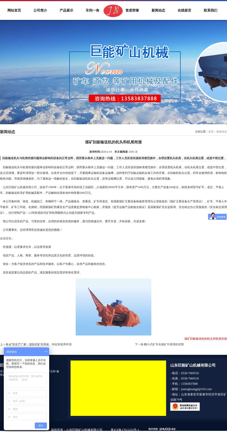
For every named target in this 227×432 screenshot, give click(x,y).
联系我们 (210, 10)
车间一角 (92, 10)
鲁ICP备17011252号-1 (125, 429)
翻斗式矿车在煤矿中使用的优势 (164, 344)
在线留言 (184, 10)
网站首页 (14, 10)
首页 (211, 131)
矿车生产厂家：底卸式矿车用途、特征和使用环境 (40, 344)
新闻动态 (158, 10)
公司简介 (40, 10)
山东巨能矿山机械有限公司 (20, 187)
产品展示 (66, 10)
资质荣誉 (132, 10)
